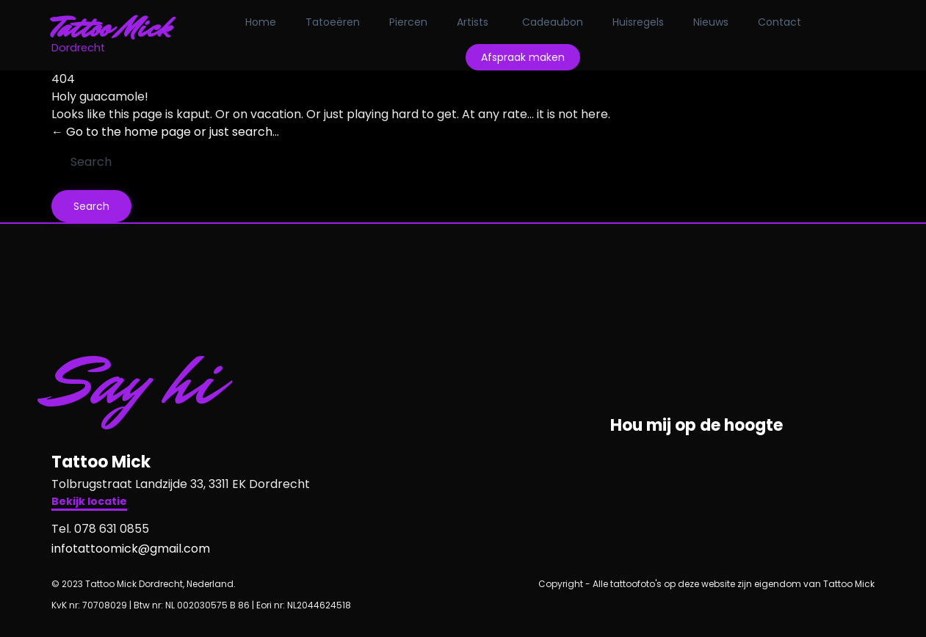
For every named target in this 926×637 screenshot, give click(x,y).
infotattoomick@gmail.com (130, 548)
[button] (89, 503)
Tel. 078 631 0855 (100, 528)
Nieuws (710, 22)
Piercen (408, 22)
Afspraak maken (523, 57)
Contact (779, 22)
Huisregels (638, 22)
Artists (472, 22)
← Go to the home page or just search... (165, 131)
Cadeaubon (552, 22)
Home (260, 22)
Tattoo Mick (111, 28)
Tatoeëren (332, 22)
